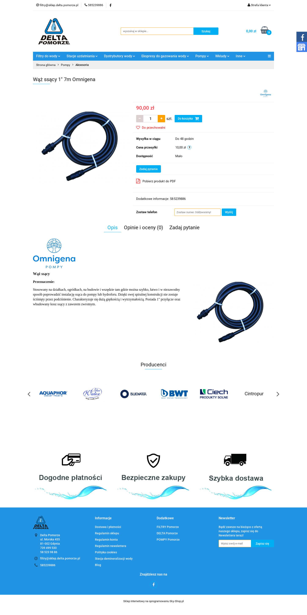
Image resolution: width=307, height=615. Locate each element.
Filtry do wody (48, 56)
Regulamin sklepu (107, 533)
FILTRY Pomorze (168, 527)
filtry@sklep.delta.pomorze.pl (60, 558)
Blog (98, 565)
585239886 (47, 565)
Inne (240, 56)
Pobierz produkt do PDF (156, 181)
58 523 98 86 (48, 552)
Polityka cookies (106, 552)
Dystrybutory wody (119, 56)
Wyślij (229, 212)
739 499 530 (48, 548)
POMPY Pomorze (168, 539)
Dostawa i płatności (108, 527)
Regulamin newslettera (110, 546)
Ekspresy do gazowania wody (165, 56)
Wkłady (222, 56)
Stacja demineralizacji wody (114, 558)
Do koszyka (188, 118)
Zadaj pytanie (148, 169)
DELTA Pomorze (167, 533)
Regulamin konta (106, 539)
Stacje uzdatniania (82, 56)
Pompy (202, 56)
